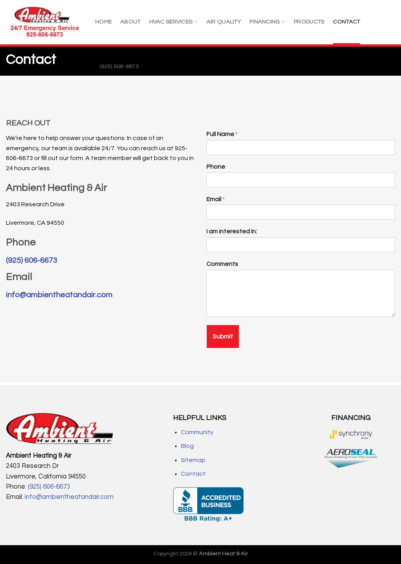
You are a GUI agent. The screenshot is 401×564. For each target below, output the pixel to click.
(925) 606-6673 (119, 66)
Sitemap (193, 460)
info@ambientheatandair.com (59, 295)
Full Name (222, 134)
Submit (223, 336)
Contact (193, 474)
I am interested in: (231, 231)
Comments (222, 264)
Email (215, 199)
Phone (215, 167)
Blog (187, 446)
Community (197, 432)
